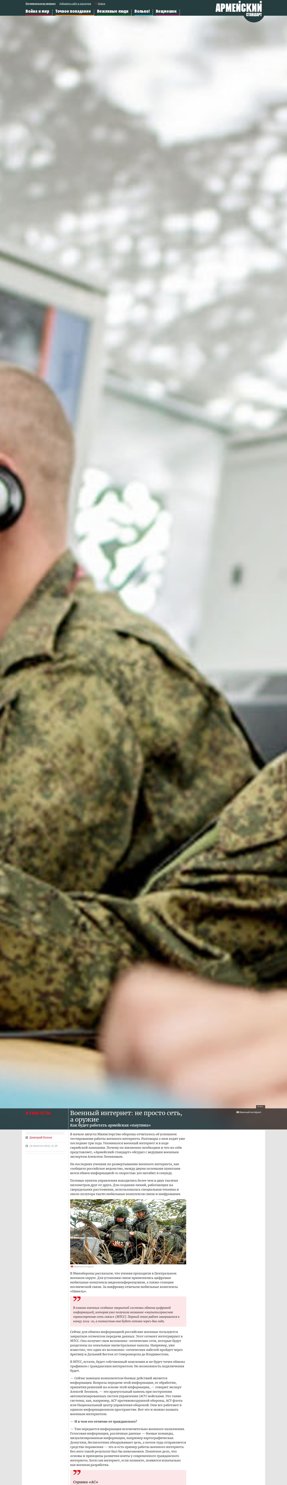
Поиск (101, 4)
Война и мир (37, 11)
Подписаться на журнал (41, 4)
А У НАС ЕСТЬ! (38, 1113)
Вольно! (142, 11)
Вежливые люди (113, 11)
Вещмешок (166, 11)
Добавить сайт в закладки (75, 4)
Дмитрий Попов (40, 1137)
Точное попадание (73, 11)
